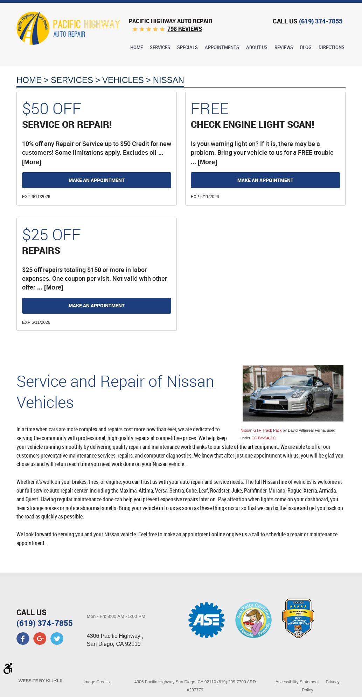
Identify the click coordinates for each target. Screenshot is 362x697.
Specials (187, 47)
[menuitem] (136, 47)
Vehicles (123, 80)
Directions (331, 47)
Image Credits (97, 681)
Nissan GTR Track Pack (261, 430)
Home (136, 47)
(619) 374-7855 (44, 623)
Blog (306, 47)
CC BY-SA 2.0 (263, 438)
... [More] (204, 162)
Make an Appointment (97, 180)
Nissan (168, 80)
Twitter (56, 638)
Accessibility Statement (297, 681)
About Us (256, 47)
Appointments (222, 47)
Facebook (23, 638)
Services (160, 47)
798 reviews (184, 29)
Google (40, 638)
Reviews (283, 47)
